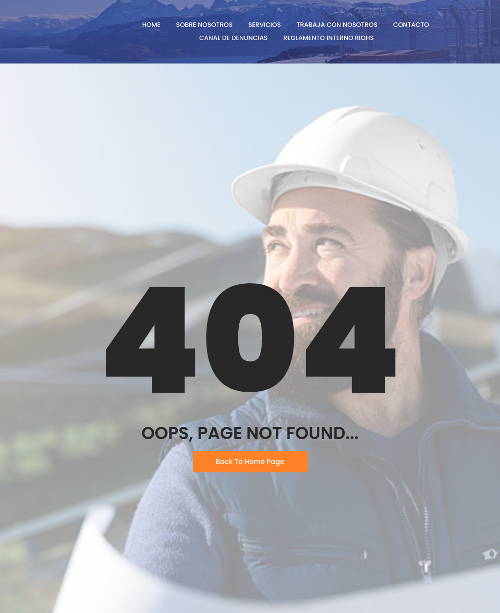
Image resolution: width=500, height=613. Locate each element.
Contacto (411, 24)
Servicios (264, 24)
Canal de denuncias (233, 37)
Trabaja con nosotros (336, 24)
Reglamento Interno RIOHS (328, 37)
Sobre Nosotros (204, 24)
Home (151, 24)
